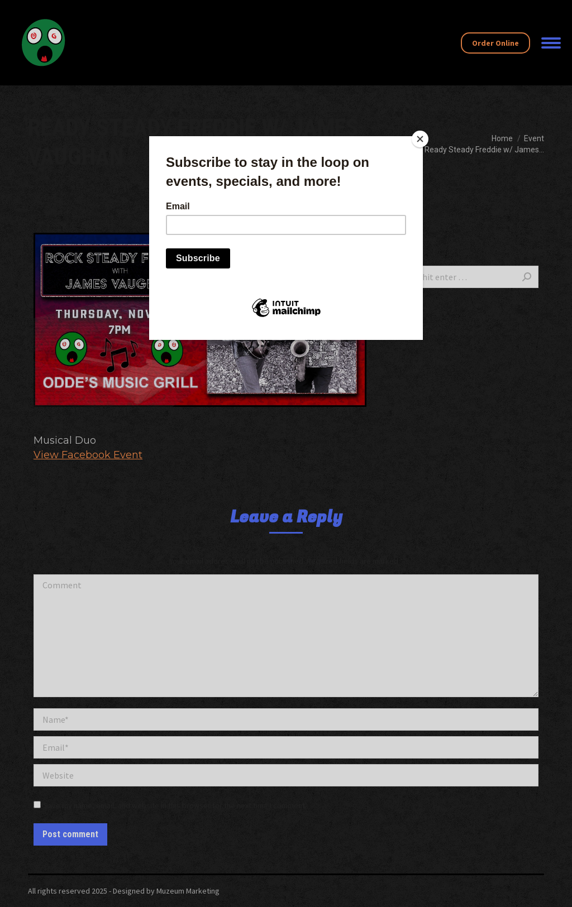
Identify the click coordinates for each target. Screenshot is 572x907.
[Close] (420, 139)
